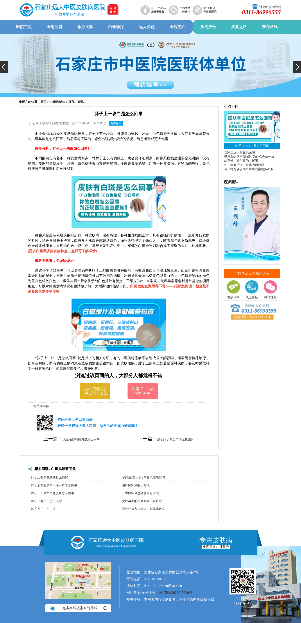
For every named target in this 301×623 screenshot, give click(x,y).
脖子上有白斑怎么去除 (46, 501)
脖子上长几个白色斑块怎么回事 (52, 493)
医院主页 (24, 27)
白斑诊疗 (116, 27)
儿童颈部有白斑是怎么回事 (81, 439)
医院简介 (177, 27)
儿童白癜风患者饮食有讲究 (140, 493)
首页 (43, 102)
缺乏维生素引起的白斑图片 (242, 160)
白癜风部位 (57, 102)
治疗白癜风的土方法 (136, 485)
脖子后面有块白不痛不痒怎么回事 (54, 485)
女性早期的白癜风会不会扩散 (142, 501)
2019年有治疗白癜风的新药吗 (244, 165)
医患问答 (55, 27)
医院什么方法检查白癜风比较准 (143, 509)
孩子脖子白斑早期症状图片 (175, 439)
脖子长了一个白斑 (43, 509)
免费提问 (116, 123)
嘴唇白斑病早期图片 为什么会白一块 (249, 156)
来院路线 (270, 27)
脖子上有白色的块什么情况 (49, 477)
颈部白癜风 (76, 102)
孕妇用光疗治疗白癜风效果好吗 (143, 477)
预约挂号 (208, 27)
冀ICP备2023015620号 (175, 592)
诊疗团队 (85, 27)
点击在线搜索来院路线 (78, 608)
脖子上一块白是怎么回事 (252, 146)
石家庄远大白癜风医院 (239, 152)
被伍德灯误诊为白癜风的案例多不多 (248, 169)
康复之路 (239, 27)
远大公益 (147, 27)
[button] (4, 67)
